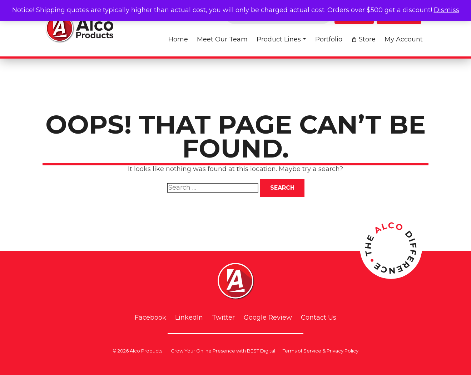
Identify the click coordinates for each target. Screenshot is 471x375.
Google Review (268, 317)
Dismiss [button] (446, 10)
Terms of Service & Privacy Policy (320, 351)
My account (404, 39)
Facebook (150, 317)
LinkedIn (189, 317)
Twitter (223, 317)
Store (367, 39)
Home (178, 39)
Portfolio (328, 39)
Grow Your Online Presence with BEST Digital (223, 351)
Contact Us (318, 317)
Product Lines (279, 39)
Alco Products (146, 351)
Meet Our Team (222, 39)
